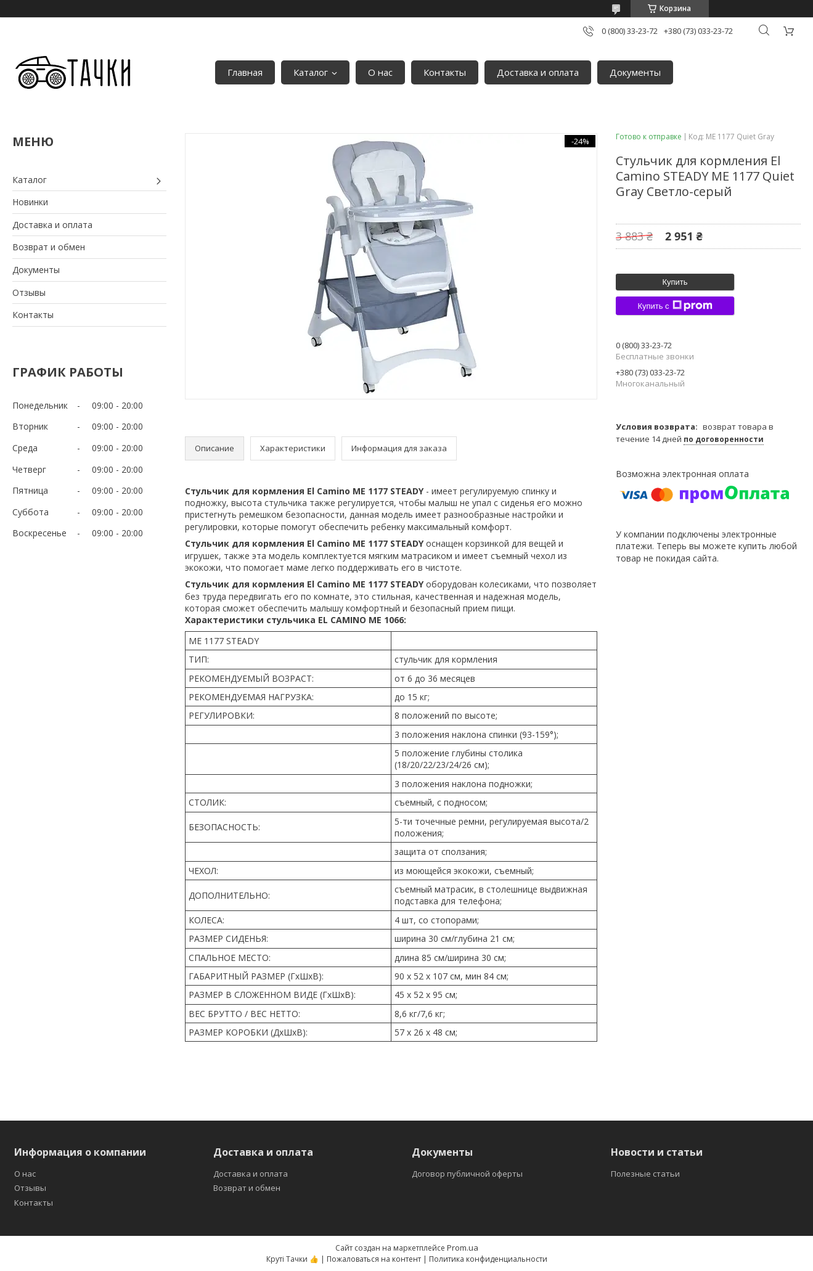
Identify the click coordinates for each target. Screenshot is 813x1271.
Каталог (310, 72)
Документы (635, 72)
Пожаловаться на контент (374, 1259)
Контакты (444, 72)
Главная (245, 72)
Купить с (674, 305)
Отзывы (29, 292)
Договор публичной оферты (467, 1173)
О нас (380, 72)
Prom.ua (462, 1247)
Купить (674, 282)
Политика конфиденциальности (488, 1259)
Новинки (30, 202)
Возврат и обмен (48, 247)
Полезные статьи (645, 1173)
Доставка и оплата (538, 72)
